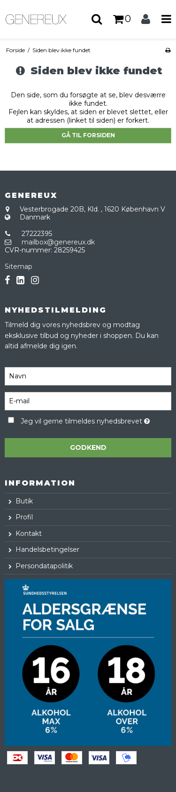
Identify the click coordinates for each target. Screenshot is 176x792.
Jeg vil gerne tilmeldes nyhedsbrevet (85, 419)
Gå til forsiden (88, 135)
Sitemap (18, 266)
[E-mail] (88, 401)
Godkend (88, 447)
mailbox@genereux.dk (58, 242)
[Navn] (88, 376)
